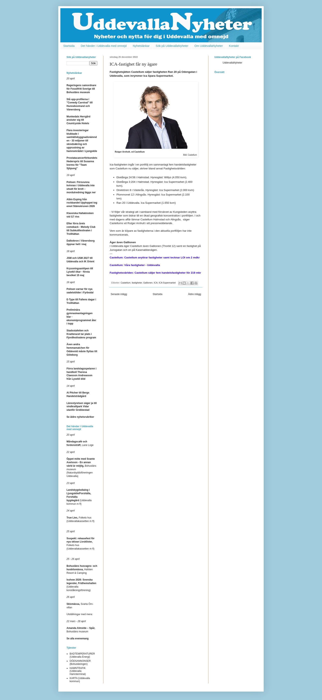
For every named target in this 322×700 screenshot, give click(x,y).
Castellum (126, 282)
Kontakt (234, 45)
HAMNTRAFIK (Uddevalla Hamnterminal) (78, 671)
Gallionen (148, 282)
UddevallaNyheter (232, 62)
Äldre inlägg (194, 294)
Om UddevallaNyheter (208, 45)
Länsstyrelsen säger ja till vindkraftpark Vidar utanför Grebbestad (82, 407)
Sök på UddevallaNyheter (172, 45)
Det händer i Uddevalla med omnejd (103, 45)
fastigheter (137, 282)
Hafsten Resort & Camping (82, 569)
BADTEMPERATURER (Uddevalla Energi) (82, 655)
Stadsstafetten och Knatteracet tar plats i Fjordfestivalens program (81, 334)
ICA (156, 282)
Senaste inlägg (119, 294)
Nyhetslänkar (141, 45)
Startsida (69, 45)
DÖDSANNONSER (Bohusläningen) (80, 662)
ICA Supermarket (167, 282)
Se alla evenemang (78, 638)
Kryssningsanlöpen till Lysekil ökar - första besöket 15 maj (80, 272)
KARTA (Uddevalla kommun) (80, 680)
